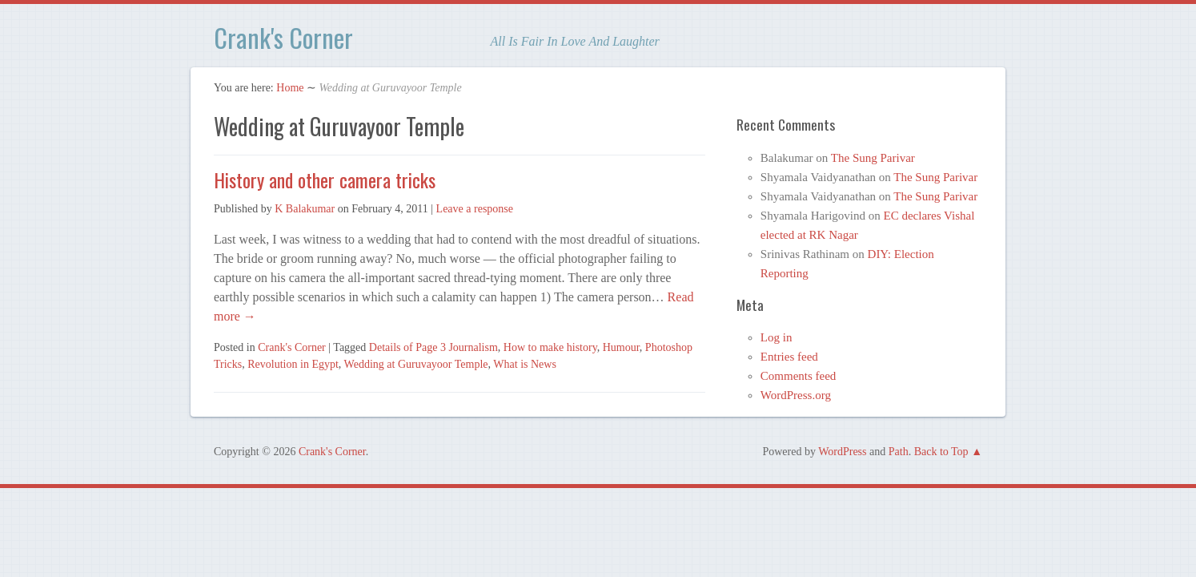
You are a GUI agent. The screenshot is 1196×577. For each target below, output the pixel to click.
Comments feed (799, 375)
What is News (524, 364)
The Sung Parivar (873, 157)
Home (289, 88)
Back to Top (941, 452)
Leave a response (474, 209)
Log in (777, 337)
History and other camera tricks (324, 179)
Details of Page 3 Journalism (433, 347)
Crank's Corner (283, 37)
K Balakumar (305, 209)
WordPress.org (796, 395)
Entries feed (789, 356)
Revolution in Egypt (293, 364)
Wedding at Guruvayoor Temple (416, 364)
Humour (621, 347)
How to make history (550, 347)
